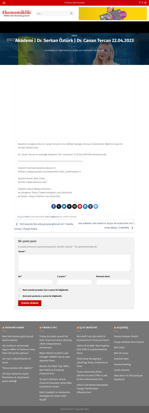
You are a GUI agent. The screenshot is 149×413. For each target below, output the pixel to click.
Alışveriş (122, 327)
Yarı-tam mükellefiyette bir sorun (16, 360)
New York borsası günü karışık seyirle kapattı (17, 338)
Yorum (22, 251)
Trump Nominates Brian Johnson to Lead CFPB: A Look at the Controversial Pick (92, 375)
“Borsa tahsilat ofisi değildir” (17, 368)
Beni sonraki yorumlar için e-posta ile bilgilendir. (46, 290)
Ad (20, 276)
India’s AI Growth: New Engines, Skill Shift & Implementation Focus (93, 349)
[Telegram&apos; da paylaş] (95, 206)
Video (74, 36)
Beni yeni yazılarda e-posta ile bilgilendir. (42, 296)
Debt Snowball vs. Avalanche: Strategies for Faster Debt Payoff (54, 396)
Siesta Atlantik (121, 370)
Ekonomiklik (51, 50)
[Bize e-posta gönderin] (145, 3)
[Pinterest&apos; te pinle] (79, 206)
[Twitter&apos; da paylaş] (64, 206)
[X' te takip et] (142, 3)
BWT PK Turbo (121, 353)
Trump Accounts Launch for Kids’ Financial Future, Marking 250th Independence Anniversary (55, 342)
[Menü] (4, 3)
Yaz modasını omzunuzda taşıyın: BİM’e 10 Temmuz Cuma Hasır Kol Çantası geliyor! (18, 349)
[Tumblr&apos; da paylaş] (90, 206)
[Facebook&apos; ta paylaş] (53, 206)
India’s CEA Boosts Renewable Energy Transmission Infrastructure (92, 389)
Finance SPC (49, 327)
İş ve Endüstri (88, 327)
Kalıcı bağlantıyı (52, 217)
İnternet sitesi (103, 276)
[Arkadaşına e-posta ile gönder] (74, 206)
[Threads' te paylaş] (69, 206)
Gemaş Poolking (122, 364)
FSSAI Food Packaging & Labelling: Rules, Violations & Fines (92, 362)
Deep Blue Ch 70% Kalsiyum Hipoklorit (128, 377)
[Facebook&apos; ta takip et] (140, 3)
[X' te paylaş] (58, 206)
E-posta (61, 276)
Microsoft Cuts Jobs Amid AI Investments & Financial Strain (93, 338)
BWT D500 (119, 347)
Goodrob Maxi (121, 358)
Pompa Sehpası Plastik (126, 336)
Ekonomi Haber (14, 327)
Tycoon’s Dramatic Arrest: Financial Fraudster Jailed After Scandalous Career (55, 383)
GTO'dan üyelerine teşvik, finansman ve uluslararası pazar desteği (15, 377)
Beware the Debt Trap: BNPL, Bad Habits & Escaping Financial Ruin (54, 370)
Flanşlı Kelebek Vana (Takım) (129, 342)
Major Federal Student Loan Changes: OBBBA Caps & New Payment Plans (54, 357)
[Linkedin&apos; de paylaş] (85, 206)
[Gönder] (71, 13)
